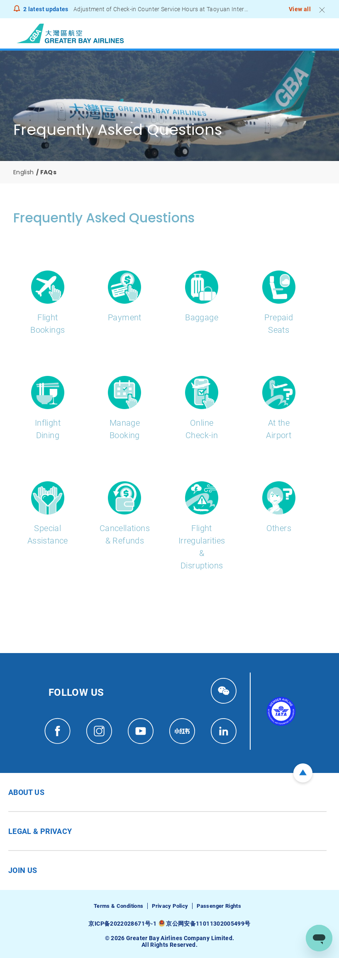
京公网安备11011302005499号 (208, 923)
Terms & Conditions (118, 906)
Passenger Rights (219, 906)
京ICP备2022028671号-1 (122, 923)
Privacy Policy (170, 906)
